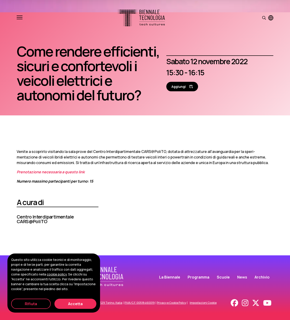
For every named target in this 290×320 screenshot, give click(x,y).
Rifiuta (31, 303)
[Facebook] (234, 302)
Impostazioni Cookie (203, 302)
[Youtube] (267, 302)
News (242, 277)
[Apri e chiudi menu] (19, 18)
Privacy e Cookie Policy (171, 302)
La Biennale (169, 277)
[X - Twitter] (255, 302)
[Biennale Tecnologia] (141, 18)
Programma (198, 277)
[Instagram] (245, 302)
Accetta (75, 303)
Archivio (262, 277)
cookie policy (57, 274)
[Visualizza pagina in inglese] (270, 17)
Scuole (223, 277)
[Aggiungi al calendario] (182, 86)
